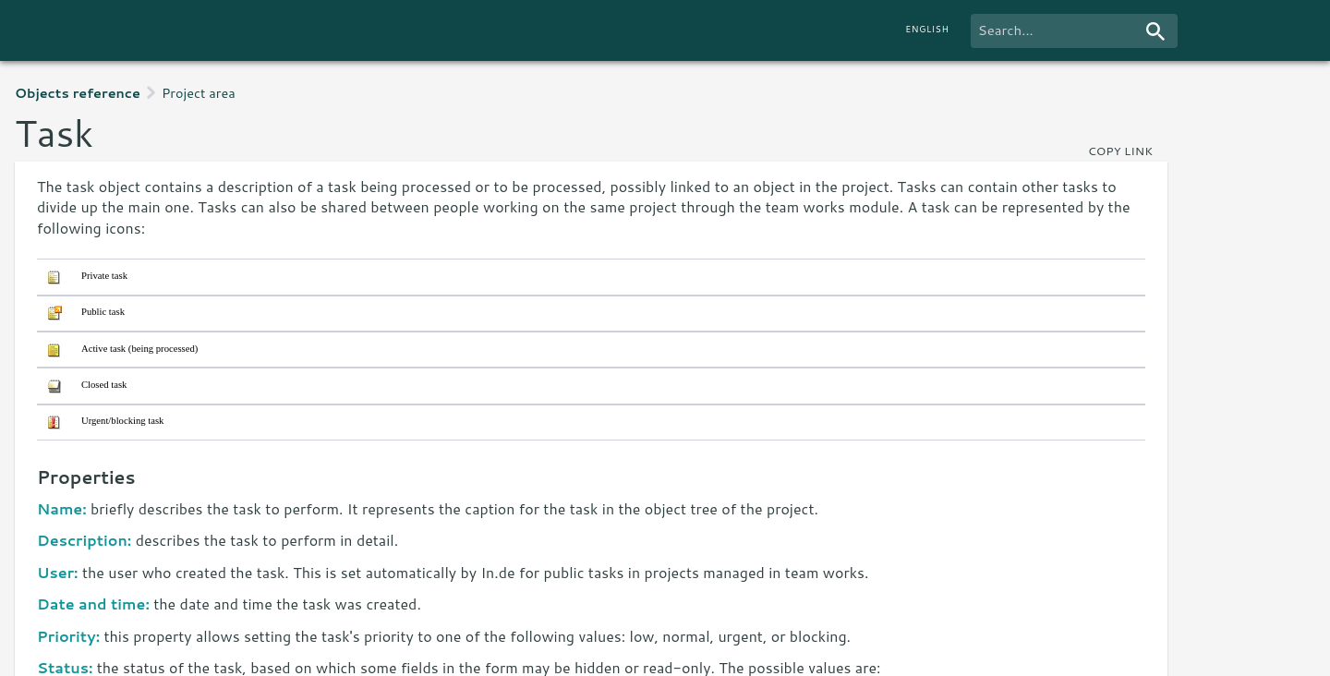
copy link (1120, 150)
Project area (199, 93)
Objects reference (77, 93)
